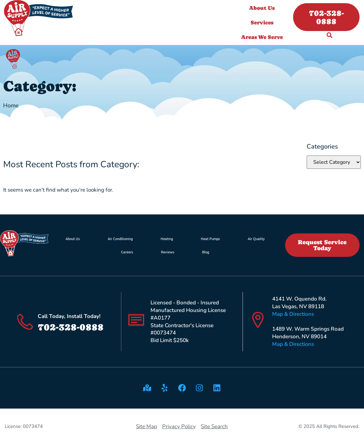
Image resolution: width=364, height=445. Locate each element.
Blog (205, 251)
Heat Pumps (210, 238)
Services (264, 22)
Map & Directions (293, 314)
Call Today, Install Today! (69, 316)
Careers (127, 251)
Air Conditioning (120, 238)
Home (11, 105)
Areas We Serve (263, 37)
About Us (263, 8)
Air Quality (256, 238)
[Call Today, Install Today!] (25, 322)
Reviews (167, 251)
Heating (167, 238)
